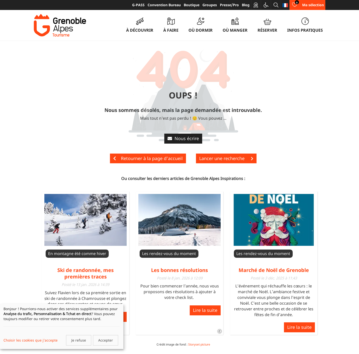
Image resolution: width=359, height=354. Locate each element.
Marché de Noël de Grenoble (274, 270)
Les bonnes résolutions (179, 270)
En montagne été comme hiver (77, 253)
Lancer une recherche (226, 158)
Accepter (105, 340)
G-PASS (138, 4)
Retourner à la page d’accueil (148, 158)
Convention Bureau (164, 4)
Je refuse (78, 340)
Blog (246, 4)
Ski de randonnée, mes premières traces (85, 273)
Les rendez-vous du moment (169, 253)
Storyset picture (199, 344)
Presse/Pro (229, 4)
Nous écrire (183, 138)
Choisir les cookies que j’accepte (30, 340)
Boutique (191, 4)
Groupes (209, 4)
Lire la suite (205, 310)
